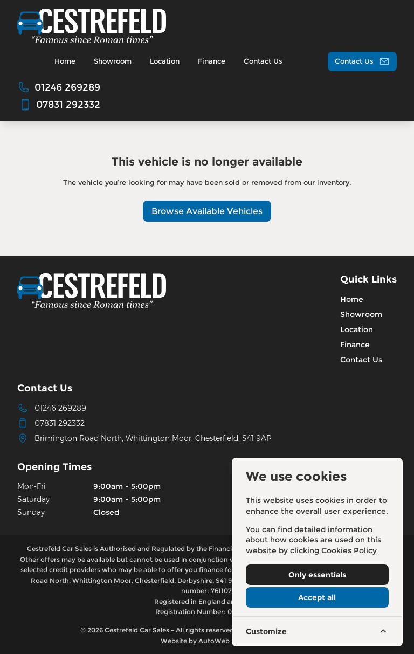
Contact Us (361, 359)
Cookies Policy (349, 550)
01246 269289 (60, 408)
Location (356, 329)
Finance (355, 344)
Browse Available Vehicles (207, 211)
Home (351, 299)
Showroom (361, 314)
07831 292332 (59, 423)
